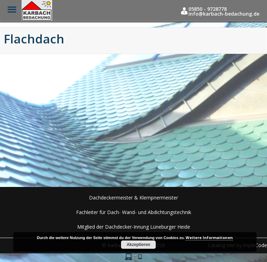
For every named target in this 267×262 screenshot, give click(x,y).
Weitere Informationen (209, 237)
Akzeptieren (138, 244)
